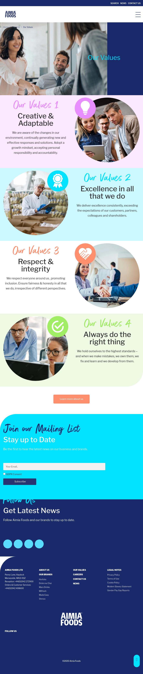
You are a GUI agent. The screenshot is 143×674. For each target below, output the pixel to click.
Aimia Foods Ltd (14, 570)
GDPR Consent (14, 474)
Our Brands (45, 574)
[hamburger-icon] (138, 14)
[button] (137, 661)
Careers (78, 574)
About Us (44, 570)
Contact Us (134, 3)
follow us (11, 631)
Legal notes (114, 570)
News (123, 3)
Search (114, 3)
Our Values (79, 570)
